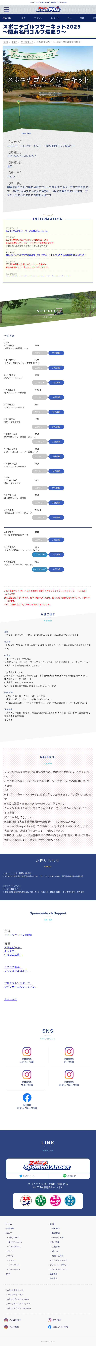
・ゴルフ (8, 1233)
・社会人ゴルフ (13, 1238)
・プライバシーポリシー (58, 1265)
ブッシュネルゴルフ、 (17, 970)
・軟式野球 (55, 1233)
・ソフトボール (13, 1265)
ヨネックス (10, 999)
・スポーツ (9, 1256)
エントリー (40, 554)
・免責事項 (52, 1274)
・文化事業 (55, 1247)
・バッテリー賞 (57, 1238)
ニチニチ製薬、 (13, 967)
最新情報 (7, 18)
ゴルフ (23, 18)
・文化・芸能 (53, 1242)
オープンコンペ (27, 42)
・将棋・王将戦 (57, 1256)
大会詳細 (56, 353)
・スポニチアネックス (13, 1290)
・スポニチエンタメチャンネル (17, 1304)
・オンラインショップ (57, 1260)
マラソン (38, 18)
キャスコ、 (10, 951)
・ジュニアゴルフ (14, 1247)
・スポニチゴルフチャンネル (16, 1299)
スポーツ (55, 18)
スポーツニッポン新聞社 (18, 935)
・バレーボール (13, 1269)
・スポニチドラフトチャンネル (17, 1308)
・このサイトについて (57, 1269)
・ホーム (8, 1224)
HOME (5, 42)
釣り (70, 18)
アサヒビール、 (13, 947)
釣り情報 (54, 1320)
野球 (82, 18)
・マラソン (9, 1251)
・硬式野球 (55, 1228)
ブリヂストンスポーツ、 (18, 983)
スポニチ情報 (12, 1320)
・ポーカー (55, 1251)
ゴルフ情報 (11, 1327)
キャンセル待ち (40, 569)
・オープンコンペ (14, 1242)
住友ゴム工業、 (13, 954)
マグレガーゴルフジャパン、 (21, 986)
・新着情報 (9, 1228)
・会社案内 (52, 1278)
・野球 (51, 1224)
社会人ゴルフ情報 (58, 1327)
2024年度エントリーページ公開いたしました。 (27, 230)
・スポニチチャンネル (13, 1295)
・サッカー (11, 1260)
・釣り (7, 1274)
